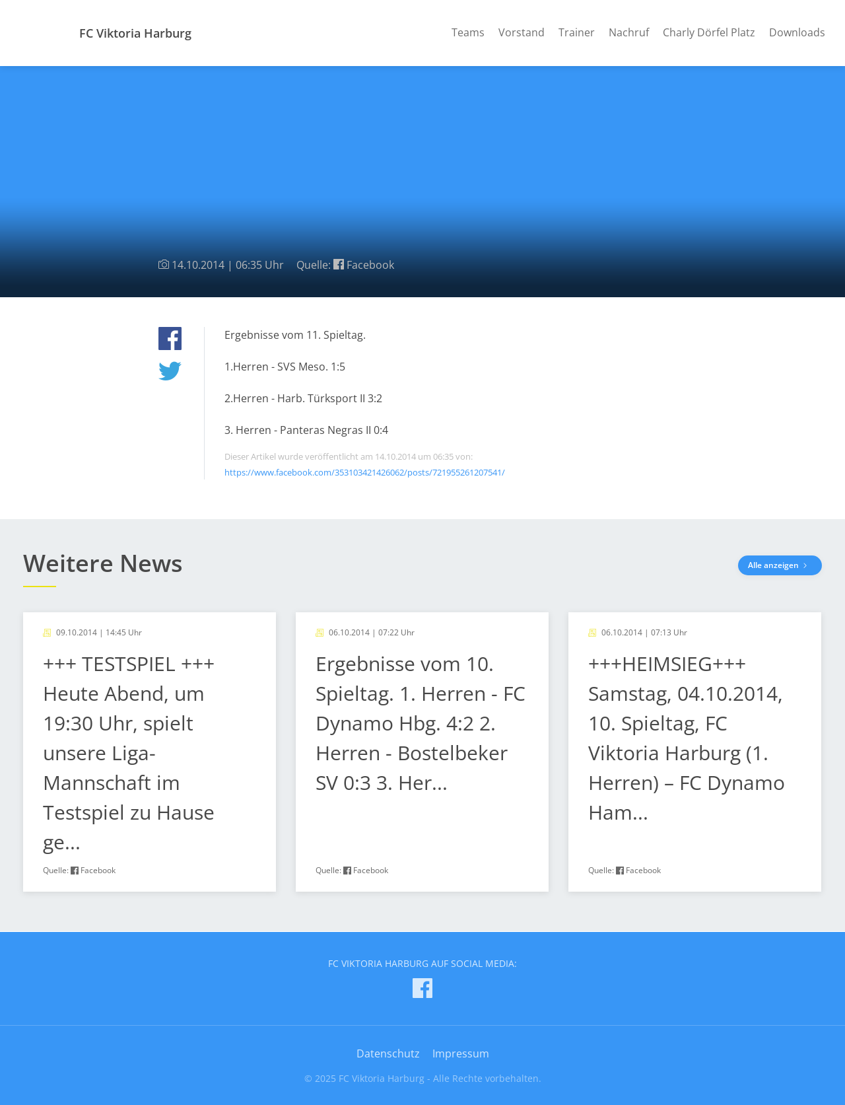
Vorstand (521, 32)
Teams (468, 32)
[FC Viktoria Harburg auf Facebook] (422, 990)
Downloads (797, 32)
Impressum (460, 1053)
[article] (149, 752)
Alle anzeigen (780, 565)
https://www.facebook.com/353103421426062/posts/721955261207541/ (364, 472)
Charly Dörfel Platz (709, 32)
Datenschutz (388, 1053)
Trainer (576, 32)
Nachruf (629, 32)
